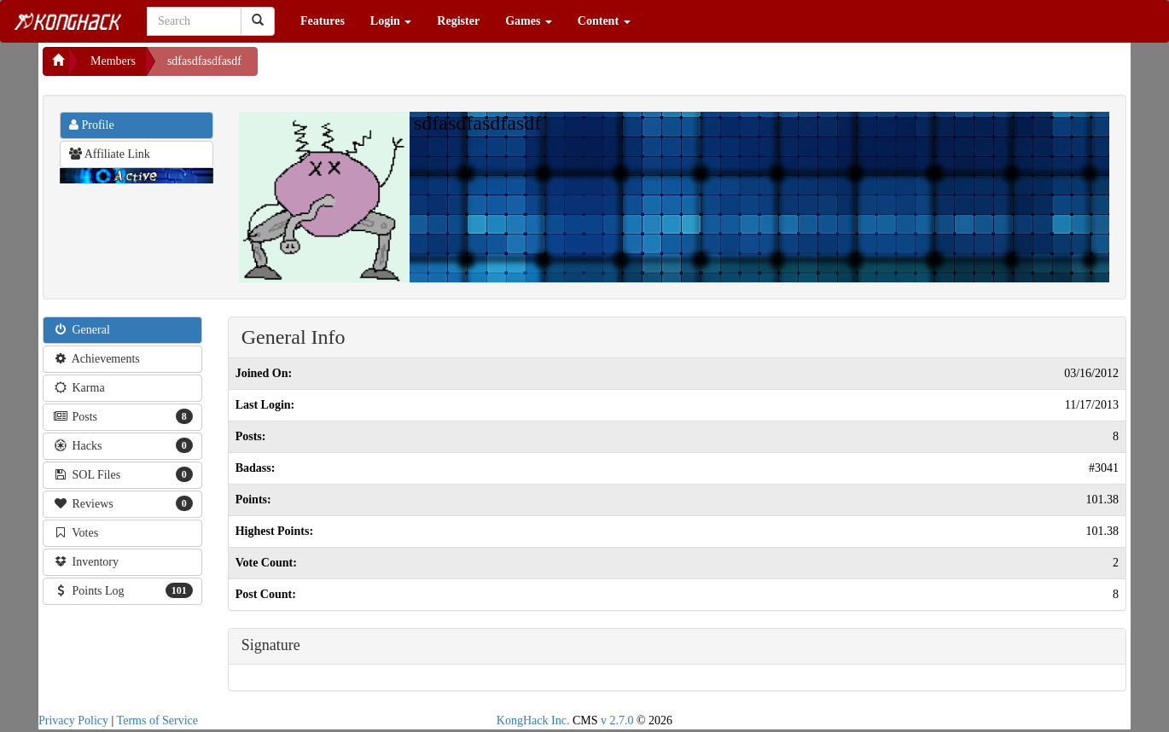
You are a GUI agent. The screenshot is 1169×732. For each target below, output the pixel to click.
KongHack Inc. (533, 720)
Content (604, 21)
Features (322, 21)
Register (458, 21)
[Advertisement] (394, 68)
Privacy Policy (73, 720)
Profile (91, 125)
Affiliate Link (109, 154)
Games (528, 21)
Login (391, 21)
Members (113, 61)
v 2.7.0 (617, 720)
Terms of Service (157, 720)
